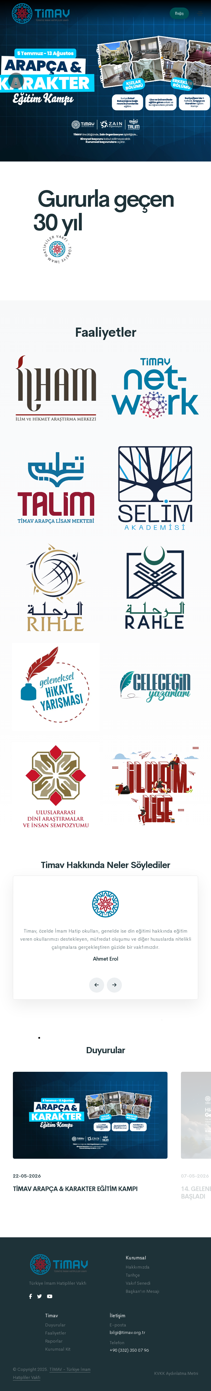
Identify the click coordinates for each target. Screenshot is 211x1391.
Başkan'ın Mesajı (142, 1291)
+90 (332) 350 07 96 (129, 1350)
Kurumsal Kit (58, 1349)
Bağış (179, 13)
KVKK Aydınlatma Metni (176, 1373)
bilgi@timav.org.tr (127, 1332)
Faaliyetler (55, 1333)
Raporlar (54, 1341)
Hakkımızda (138, 1267)
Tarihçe (133, 1275)
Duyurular (55, 1325)
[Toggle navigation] (200, 13)
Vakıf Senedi (138, 1283)
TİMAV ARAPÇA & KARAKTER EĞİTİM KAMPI (75, 1189)
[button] (16, 81)
